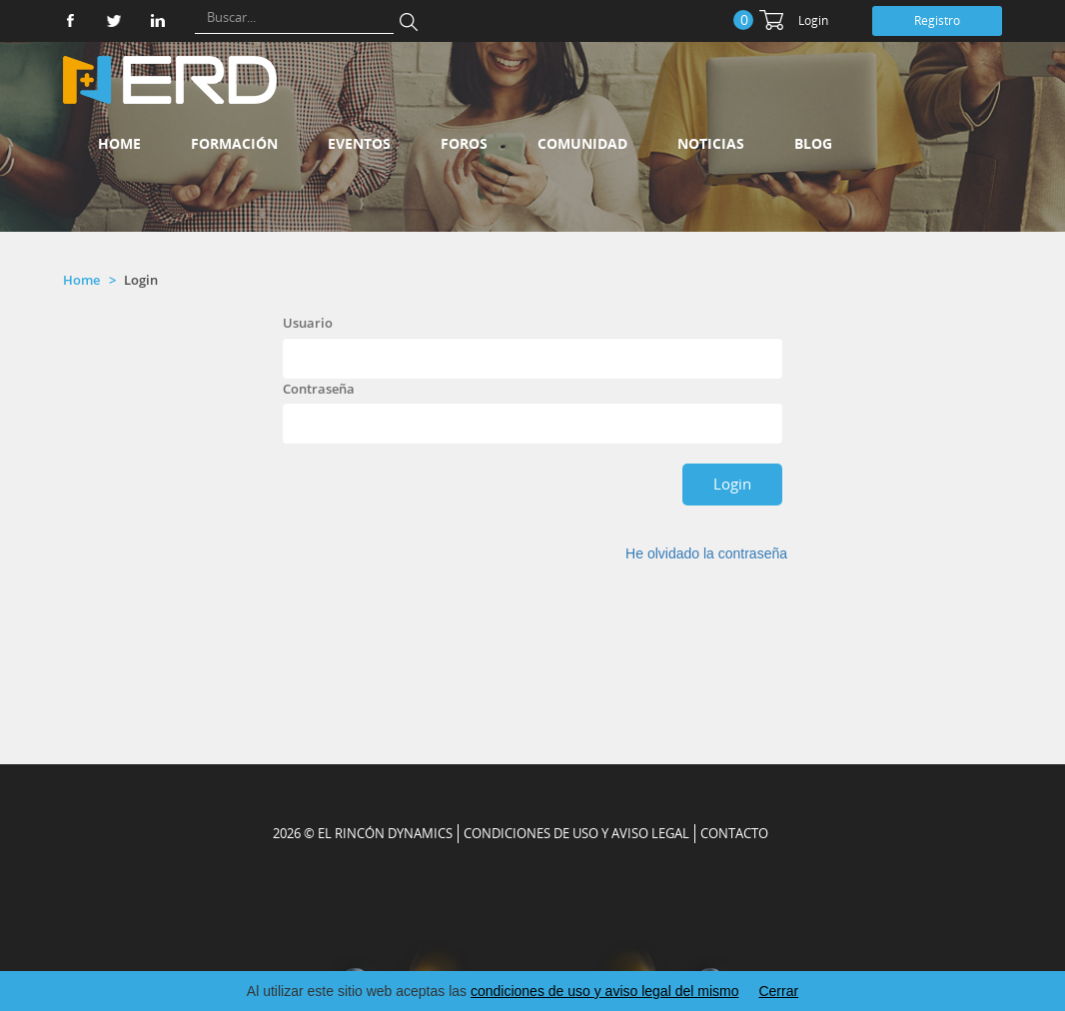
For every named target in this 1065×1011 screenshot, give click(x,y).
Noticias (710, 143)
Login (813, 20)
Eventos (359, 143)
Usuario (308, 323)
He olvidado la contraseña (706, 553)
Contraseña (319, 389)
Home (119, 143)
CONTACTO (734, 833)
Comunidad (582, 143)
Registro (937, 20)
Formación (234, 143)
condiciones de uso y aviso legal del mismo (604, 991)
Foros (464, 143)
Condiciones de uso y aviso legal (576, 833)
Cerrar (778, 991)
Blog (813, 143)
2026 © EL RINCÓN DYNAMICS (363, 833)
